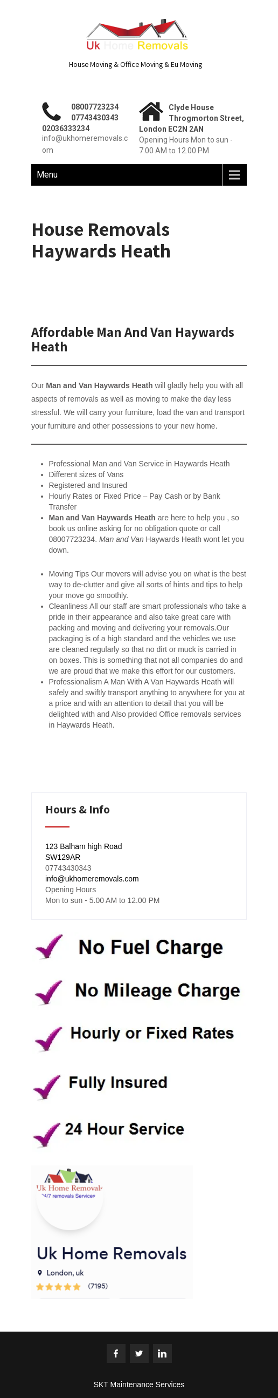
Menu (47, 174)
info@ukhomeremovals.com (92, 878)
